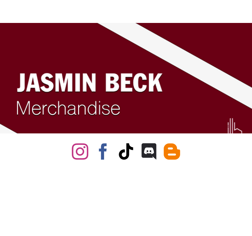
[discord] (149, 151)
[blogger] (172, 151)
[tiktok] (126, 151)
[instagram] (80, 151)
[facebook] (103, 151)
